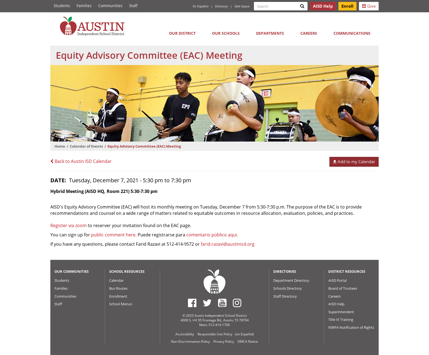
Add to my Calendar (354, 161)
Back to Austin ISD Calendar (81, 161)
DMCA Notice (247, 341)
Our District (182, 33)
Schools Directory (287, 288)
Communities (110, 5)
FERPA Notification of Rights (351, 327)
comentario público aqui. (212, 235)
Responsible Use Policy (215, 334)
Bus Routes (118, 288)
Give (369, 6)
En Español (200, 6)
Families (84, 5)
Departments (270, 33)
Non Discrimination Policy (190, 341)
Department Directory (291, 280)
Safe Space (242, 6)
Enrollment (118, 296)
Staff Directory (285, 296)
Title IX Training (340, 319)
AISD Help (336, 303)
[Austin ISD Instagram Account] (237, 303)
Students (62, 5)
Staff (133, 5)
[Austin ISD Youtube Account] (222, 303)
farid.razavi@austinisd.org (227, 244)
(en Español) (244, 334)
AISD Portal (337, 280)
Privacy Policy (223, 341)
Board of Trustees (342, 288)
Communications (352, 33)
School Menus (120, 303)
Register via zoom (68, 225)
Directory (221, 6)
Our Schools (226, 33)
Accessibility (184, 334)
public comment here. (114, 235)
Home (59, 146)
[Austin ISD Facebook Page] (192, 303)
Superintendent (341, 311)
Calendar (116, 280)
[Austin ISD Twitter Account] (207, 303)
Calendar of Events (86, 146)
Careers (308, 33)
